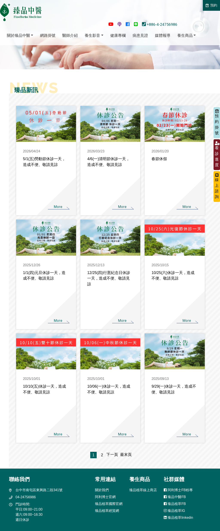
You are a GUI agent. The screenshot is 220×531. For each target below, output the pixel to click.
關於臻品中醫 (18, 35)
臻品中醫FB (175, 497)
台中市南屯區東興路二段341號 (39, 490)
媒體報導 (162, 35)
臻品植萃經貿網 (107, 510)
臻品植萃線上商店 (143, 490)
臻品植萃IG (174, 510)
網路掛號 (47, 35)
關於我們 (102, 490)
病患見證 (140, 35)
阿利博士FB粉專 (178, 490)
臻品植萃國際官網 (108, 504)
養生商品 (185, 35)
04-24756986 (25, 497)
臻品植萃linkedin (178, 517)
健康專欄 (118, 35)
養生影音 (92, 35)
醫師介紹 (70, 35)
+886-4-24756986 (160, 24)
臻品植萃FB (175, 504)
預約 (211, 5)
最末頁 (125, 454)
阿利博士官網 (105, 497)
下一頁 (112, 454)
